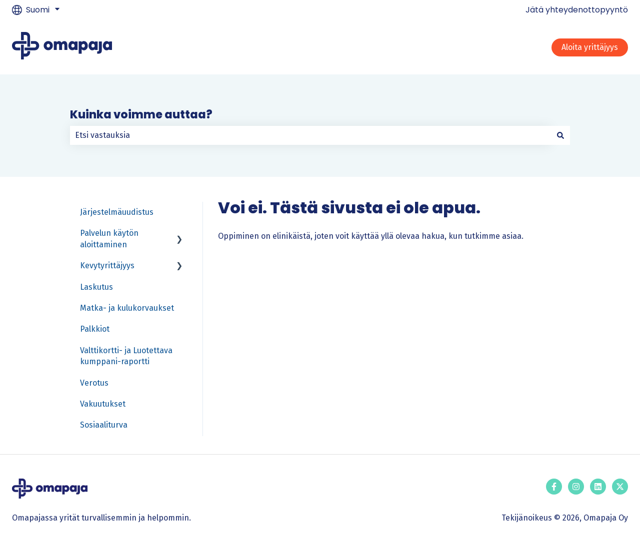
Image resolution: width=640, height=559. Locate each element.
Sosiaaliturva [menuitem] (104, 425)
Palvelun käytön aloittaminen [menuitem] (109, 238)
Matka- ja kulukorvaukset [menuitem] (127, 308)
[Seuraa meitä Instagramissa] (576, 487)
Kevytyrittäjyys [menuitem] (107, 265)
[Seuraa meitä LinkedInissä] (598, 487)
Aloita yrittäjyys (590, 47)
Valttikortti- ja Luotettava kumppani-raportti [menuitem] (126, 356)
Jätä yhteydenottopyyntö (577, 9)
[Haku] (560, 135)
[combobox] (310, 135)
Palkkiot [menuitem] (95, 329)
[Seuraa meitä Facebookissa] (554, 487)
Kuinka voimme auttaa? (141, 114)
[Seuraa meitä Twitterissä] (620, 487)
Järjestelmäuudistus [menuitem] (117, 212)
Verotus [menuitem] (94, 383)
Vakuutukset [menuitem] (103, 404)
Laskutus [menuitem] (96, 287)
